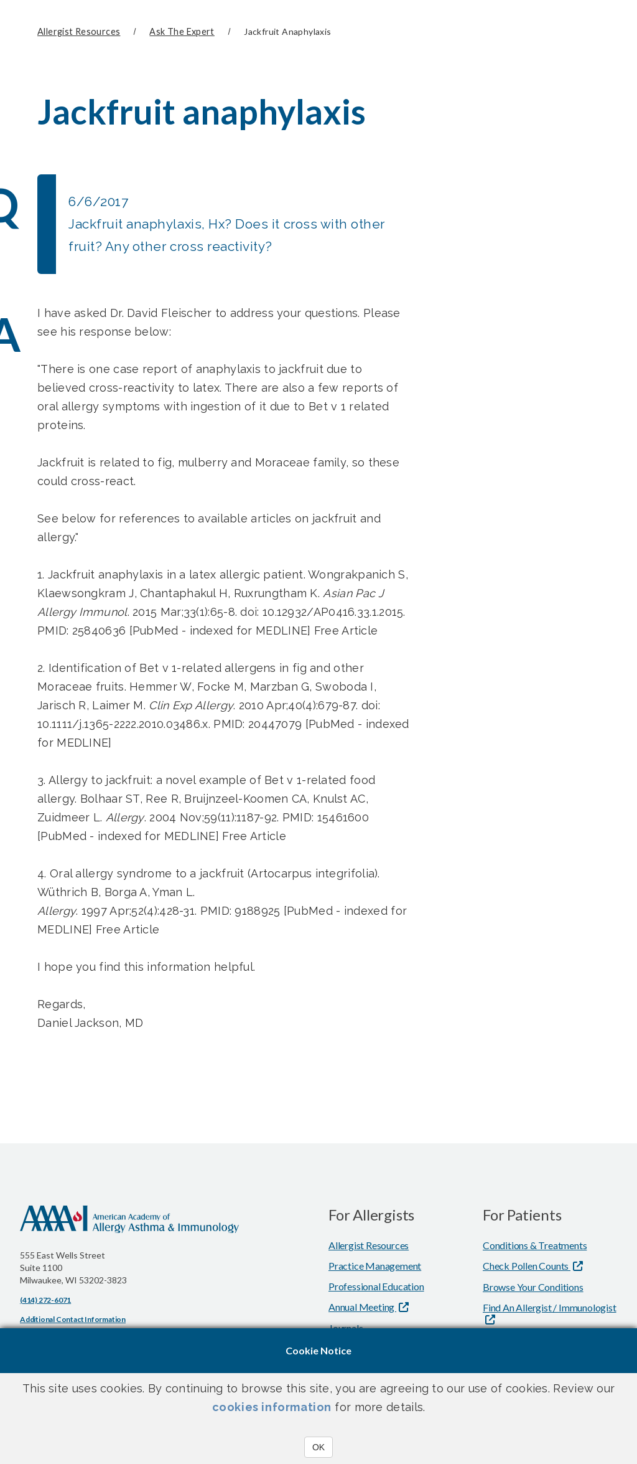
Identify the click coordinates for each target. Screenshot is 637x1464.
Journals (345, 1327)
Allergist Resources (78, 31)
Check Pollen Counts (526, 1265)
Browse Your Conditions (533, 1286)
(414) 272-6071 (45, 1299)
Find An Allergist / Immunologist (549, 1307)
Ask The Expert (181, 31)
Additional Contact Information (73, 1318)
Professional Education (376, 1286)
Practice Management (374, 1265)
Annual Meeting (362, 1306)
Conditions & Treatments (535, 1244)
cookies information (272, 1407)
